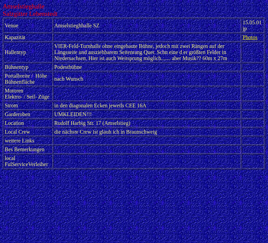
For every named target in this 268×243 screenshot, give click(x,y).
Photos (250, 37)
